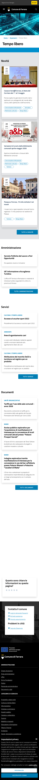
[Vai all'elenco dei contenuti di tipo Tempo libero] (23, 111)
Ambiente (4, 735)
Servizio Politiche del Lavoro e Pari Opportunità (18, 257)
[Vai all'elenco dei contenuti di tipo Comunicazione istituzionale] (13, 107)
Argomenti (13, 38)
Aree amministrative (7, 678)
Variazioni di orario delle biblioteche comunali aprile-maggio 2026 (18, 147)
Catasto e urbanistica (8, 720)
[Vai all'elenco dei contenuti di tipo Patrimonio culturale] (11, 111)
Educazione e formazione (9, 729)
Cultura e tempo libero (8, 707)
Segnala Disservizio (15, 633)
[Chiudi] (36, 738)
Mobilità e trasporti (7, 726)
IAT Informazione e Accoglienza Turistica (17, 272)
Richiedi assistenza (15, 621)
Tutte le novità (27, 232)
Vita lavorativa (6, 710)
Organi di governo (7, 675)
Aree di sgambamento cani (15, 335)
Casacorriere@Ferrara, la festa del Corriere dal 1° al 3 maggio (17, 92)
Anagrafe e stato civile (8, 704)
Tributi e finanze (6, 732)
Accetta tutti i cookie (19, 775)
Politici (3, 688)
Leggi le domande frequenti (18, 618)
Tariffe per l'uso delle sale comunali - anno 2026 (19, 405)
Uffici (2, 681)
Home (6, 38)
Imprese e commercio (8, 713)
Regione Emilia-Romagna (8, 3)
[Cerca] (36, 9)
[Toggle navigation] (4, 9)
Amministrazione (8, 669)
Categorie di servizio (9, 698)
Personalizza (19, 770)
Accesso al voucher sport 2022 (16, 318)
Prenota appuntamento (16, 624)
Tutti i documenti (26, 487)
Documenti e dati (6, 694)
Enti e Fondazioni (6, 685)
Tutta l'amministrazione (23, 291)
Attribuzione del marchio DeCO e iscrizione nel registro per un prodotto (17, 359)
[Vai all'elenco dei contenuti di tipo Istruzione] (27, 107)
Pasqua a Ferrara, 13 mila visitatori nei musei (19, 203)
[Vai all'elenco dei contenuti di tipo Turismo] (9, 167)
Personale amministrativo (9, 691)
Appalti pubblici (6, 717)
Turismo (3, 723)
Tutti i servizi (28, 376)
